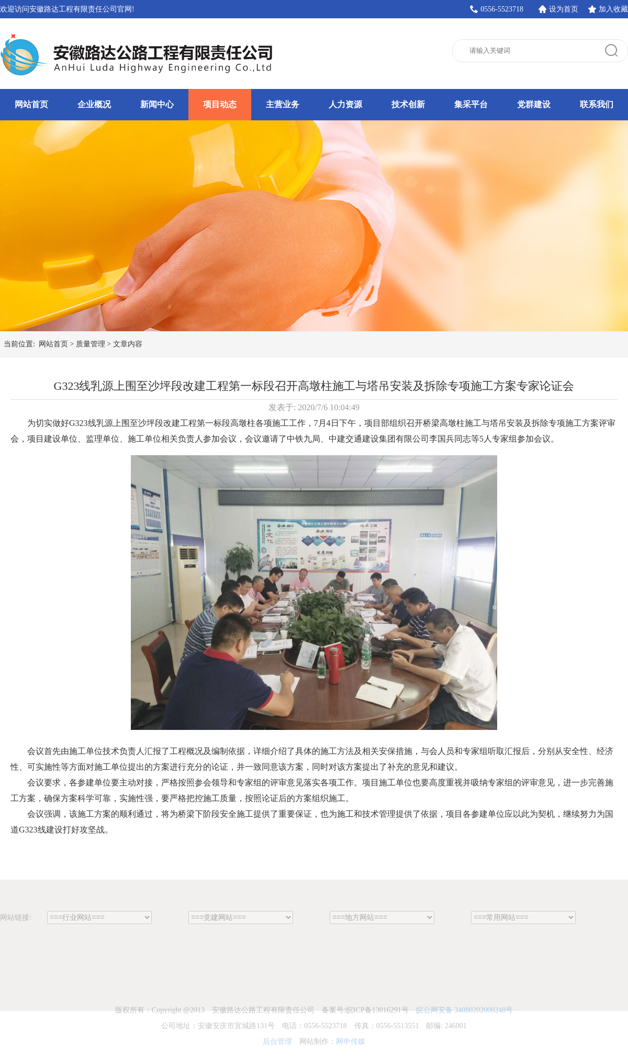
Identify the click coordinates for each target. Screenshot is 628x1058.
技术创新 (408, 104)
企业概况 (94, 104)
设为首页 (563, 9)
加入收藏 (613, 9)
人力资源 (345, 104)
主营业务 (282, 104)
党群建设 (534, 104)
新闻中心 (157, 104)
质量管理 (90, 344)
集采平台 (471, 104)
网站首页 (31, 104)
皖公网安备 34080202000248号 (464, 1026)
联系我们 (596, 104)
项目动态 (220, 104)
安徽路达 (138, 55)
